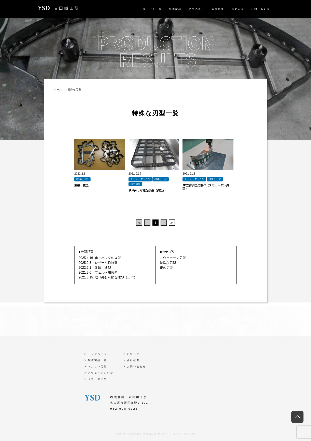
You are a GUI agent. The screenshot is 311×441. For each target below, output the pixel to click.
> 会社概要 (131, 361)
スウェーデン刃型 (173, 258)
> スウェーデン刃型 (98, 374)
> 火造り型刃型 (95, 380)
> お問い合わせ (134, 368)
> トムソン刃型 (95, 368)
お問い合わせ (260, 9)
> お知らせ (131, 355)
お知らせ (237, 9)
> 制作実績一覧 (95, 361)
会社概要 (218, 9)
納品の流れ (197, 9)
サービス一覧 (152, 9)
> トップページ (95, 355)
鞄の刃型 (166, 267)
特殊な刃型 (168, 262)
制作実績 (175, 9)
